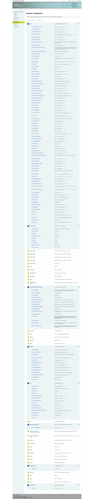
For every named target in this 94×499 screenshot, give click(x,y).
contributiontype (36, 66)
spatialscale (35, 199)
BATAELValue (35, 295)
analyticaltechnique (36, 39)
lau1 (31, 446)
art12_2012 (32, 225)
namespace (35, 125)
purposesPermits (36, 405)
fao (30, 333)
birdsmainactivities (36, 352)
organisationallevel (36, 141)
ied (30, 421)
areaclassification (36, 45)
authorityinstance (36, 56)
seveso (31, 472)
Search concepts (40, 20)
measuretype (35, 105)
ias (30, 383)
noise (31, 462)
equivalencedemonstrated (38, 83)
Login (70, 0)
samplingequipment (37, 178)
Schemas (15, 20)
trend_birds (35, 242)
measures (35, 393)
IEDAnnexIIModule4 (34, 435)
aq (30, 23)
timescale (35, 211)
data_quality (35, 231)
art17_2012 (32, 257)
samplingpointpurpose (37, 183)
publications (33, 465)
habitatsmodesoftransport (38, 374)
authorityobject (36, 58)
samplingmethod (36, 181)
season (34, 240)
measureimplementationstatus (38, 95)
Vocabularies (16, 22)
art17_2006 (32, 253)
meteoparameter (36, 107)
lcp (30, 456)
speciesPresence (36, 412)
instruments (35, 379)
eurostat (32, 330)
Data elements (16, 18)
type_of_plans (35, 247)
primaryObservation (37, 150)
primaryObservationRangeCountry (39, 155)
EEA (19, 0)
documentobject (36, 76)
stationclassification (37, 204)
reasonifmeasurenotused (37, 163)
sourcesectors (36, 194)
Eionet (19, 9)
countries (35, 390)
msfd (31, 459)
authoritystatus (36, 61)
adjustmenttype (36, 29)
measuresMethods (36, 398)
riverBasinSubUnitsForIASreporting (39, 410)
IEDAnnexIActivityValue (37, 311)
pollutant (35, 148)
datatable (35, 68)
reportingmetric (36, 168)
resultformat (35, 173)
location (34, 233)
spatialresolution (36, 197)
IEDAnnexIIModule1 (34, 424)
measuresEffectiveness (37, 395)
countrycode (35, 228)
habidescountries (36, 364)
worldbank (32, 485)
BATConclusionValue (37, 297)
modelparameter (36, 118)
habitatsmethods (36, 372)
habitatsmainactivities (37, 369)
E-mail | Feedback (17, 495)
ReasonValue (35, 322)
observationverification (37, 138)
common (32, 269)
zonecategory (35, 219)
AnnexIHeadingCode (37, 427)
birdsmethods (35, 354)
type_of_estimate (36, 244)
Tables (15, 15)
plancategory (35, 143)
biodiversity (32, 263)
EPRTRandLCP (33, 282)
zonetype (35, 222)
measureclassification (37, 93)
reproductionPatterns (37, 407)
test (31, 475)
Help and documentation (18, 11)
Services (15, 24)
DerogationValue (36, 304)
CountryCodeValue (36, 302)
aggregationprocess (37, 37)
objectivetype (35, 130)
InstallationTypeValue (37, 314)
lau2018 (32, 453)
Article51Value (36, 290)
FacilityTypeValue (36, 308)
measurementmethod (37, 100)
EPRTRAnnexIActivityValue (38, 306)
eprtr (31, 279)
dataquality (32, 276)
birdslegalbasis (36, 349)
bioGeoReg (35, 386)
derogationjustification (37, 362)
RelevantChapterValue (37, 325)
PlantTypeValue (36, 320)
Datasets (15, 13)
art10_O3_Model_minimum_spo (39, 47)
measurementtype (36, 102)
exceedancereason (36, 88)
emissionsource (36, 78)
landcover (32, 443)
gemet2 (31, 340)
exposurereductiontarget (37, 90)
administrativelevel (36, 31)
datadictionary (33, 273)
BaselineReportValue (37, 292)
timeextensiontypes (36, 209)
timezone (35, 217)
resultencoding (36, 170)
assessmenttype (36, 53)
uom (31, 478)
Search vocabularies (31, 20)
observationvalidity (36, 136)
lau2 (31, 449)
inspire (31, 440)
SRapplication (35, 202)
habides (32, 346)
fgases (31, 337)
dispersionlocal (36, 71)
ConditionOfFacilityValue (37, 299)
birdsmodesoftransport (37, 357)
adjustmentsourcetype (37, 26)
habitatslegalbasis (36, 367)
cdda (31, 266)
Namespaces (16, 26)
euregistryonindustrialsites (36, 287)
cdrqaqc (34, 64)
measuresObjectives (37, 400)
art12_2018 (32, 250)
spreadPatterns (36, 415)
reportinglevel (35, 165)
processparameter (36, 158)
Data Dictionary (22, 9)
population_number (36, 235)
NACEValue (35, 316)
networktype (35, 128)
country (34, 488)
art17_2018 (32, 260)
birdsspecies (35, 360)
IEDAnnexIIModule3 (34, 431)
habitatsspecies (36, 377)
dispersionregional (36, 73)
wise (31, 481)
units (34, 417)
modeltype (35, 123)
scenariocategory (36, 192)
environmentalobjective (37, 81)
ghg (31, 343)
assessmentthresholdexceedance (39, 51)
